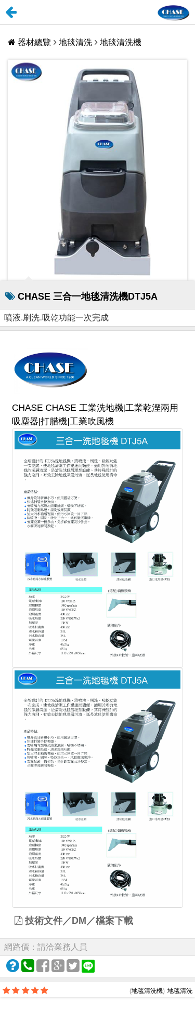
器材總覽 (31, 42)
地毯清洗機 (120, 42)
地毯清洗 (75, 42)
